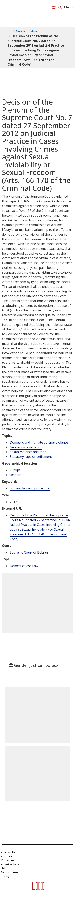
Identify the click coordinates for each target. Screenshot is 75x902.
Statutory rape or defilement (31, 456)
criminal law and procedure (30, 488)
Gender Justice (26, 31)
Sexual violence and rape (28, 452)
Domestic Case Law (24, 566)
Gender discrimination (26, 447)
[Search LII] (60, 7)
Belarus (15, 475)
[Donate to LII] (53, 7)
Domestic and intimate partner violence (39, 442)
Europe (15, 470)
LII (9, 31)
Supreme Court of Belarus (29, 552)
